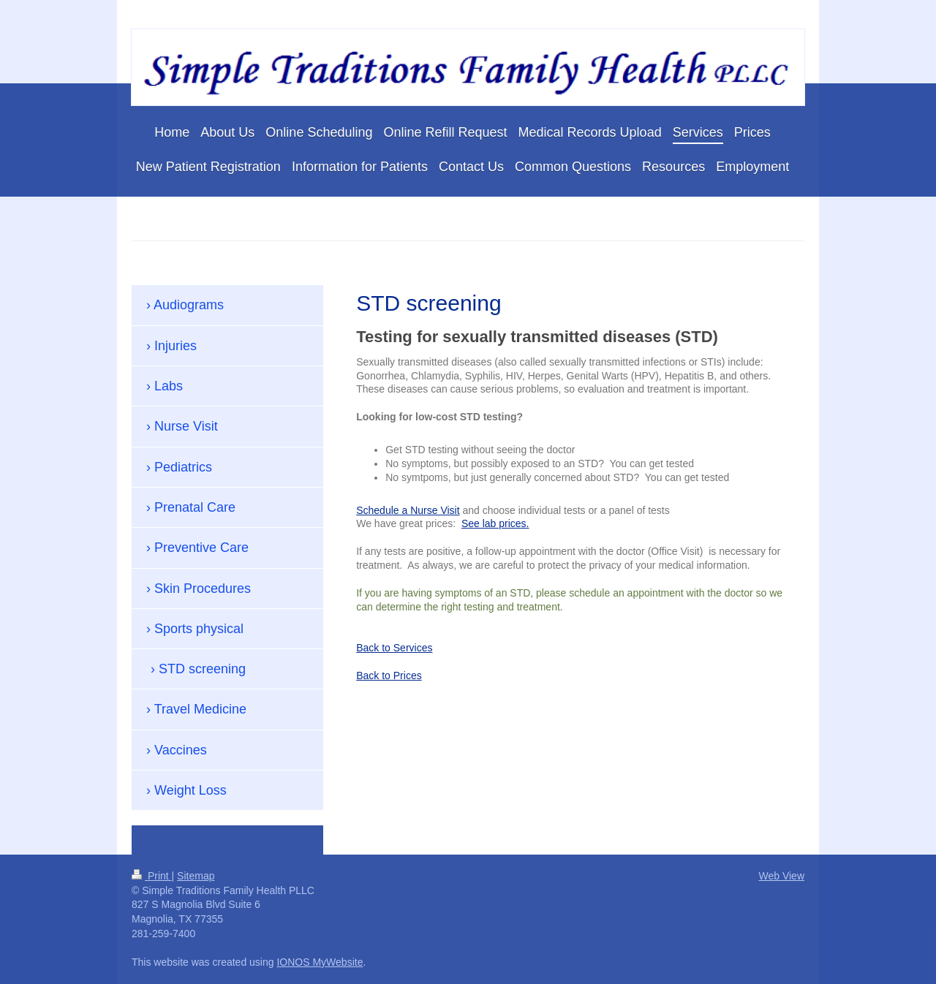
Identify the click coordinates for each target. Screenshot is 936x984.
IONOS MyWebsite (319, 962)
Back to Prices (388, 675)
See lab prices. (495, 523)
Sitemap (195, 876)
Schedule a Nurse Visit (407, 510)
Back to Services (394, 648)
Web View (781, 876)
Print (152, 876)
